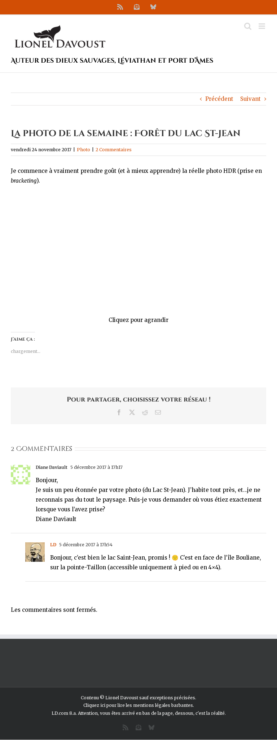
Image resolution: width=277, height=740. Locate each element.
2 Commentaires (114, 149)
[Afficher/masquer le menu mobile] (262, 26)
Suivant (250, 98)
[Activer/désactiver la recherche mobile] (247, 26)
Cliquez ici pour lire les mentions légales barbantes (138, 705)
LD (53, 544)
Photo (83, 149)
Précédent (219, 98)
